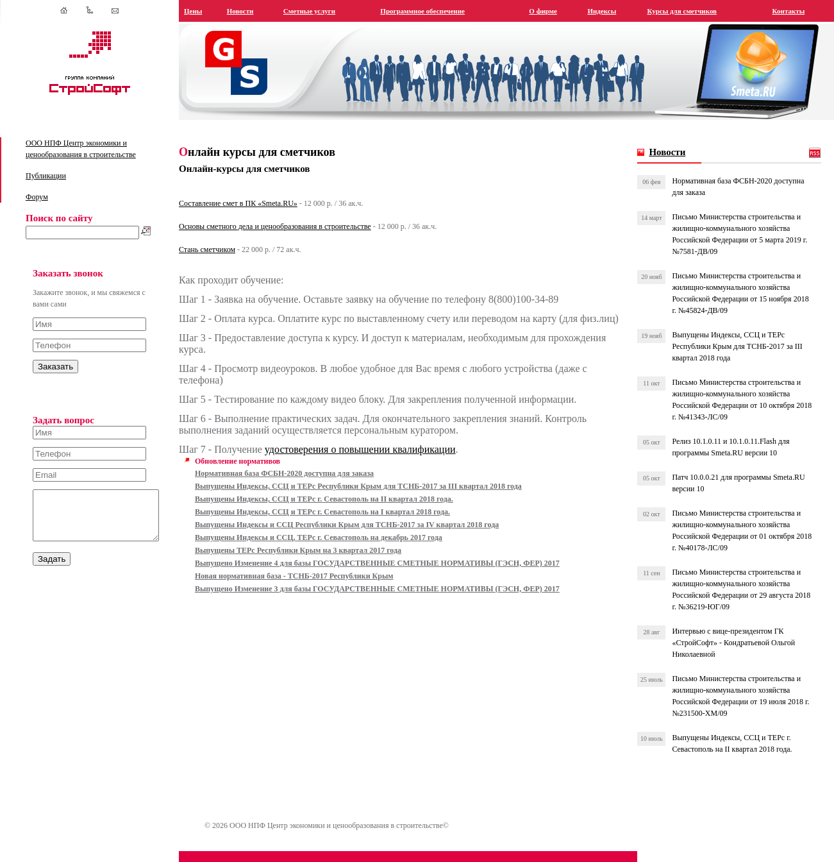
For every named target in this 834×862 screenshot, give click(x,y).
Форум (37, 196)
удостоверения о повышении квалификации (374, 460)
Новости (253, 11)
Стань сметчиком (221, 249)
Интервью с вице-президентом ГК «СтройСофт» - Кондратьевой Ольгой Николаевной (737, 643)
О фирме (550, 11)
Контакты (790, 11)
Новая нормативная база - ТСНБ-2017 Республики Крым (308, 587)
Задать (51, 568)
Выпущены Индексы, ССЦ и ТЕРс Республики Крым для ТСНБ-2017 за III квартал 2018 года (372, 497)
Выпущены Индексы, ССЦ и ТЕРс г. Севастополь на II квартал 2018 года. (338, 510)
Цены (207, 11)
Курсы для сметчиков (686, 11)
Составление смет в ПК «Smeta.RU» (252, 203)
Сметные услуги (321, 11)
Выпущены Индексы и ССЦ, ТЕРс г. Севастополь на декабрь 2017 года (332, 549)
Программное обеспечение (432, 11)
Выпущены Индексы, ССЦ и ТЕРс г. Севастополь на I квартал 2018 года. (336, 523)
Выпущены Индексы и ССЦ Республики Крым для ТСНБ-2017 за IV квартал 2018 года (361, 536)
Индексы (607, 11)
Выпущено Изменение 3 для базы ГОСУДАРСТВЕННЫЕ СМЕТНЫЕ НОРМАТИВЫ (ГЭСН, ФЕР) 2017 (391, 600)
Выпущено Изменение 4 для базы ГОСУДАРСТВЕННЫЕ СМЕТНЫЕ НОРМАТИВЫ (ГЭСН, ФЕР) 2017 (391, 574)
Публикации (46, 175)
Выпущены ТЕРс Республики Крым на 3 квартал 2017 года (312, 561)
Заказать (55, 366)
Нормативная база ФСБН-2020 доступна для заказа (298, 484)
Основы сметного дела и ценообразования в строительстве (289, 226)
